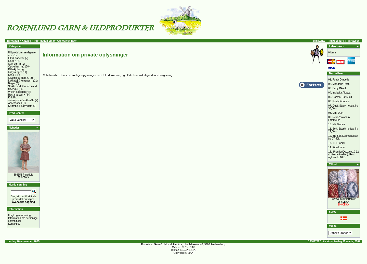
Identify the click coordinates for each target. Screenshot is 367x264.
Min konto (319, 40)
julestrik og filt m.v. (18, 77)
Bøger (11, 83)
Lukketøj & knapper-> (20, 80)
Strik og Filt (14, 63)
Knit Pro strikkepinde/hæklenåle (21, 99)
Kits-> (11, 75)
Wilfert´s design (17, 91)
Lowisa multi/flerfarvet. (343, 199)
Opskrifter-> (15, 66)
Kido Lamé (339, 147)
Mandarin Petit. (341, 84)
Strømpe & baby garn (20, 106)
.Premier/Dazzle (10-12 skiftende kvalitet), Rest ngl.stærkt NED (343, 154)
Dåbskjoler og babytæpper (16, 71)
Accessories (15, 103)
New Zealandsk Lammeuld (339, 118)
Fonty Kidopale (341, 101)
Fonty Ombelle (341, 79)
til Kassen (353, 40)
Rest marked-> (16, 94)
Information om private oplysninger (55, 40)
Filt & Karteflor (16, 58)
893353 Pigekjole (23, 174)
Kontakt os (14, 223)
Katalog (26, 40)
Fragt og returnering (19, 215)
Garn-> (12, 61)
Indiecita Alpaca (341, 92)
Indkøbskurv (336, 40)
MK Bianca (339, 124)
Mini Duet (338, 112)
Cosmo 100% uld (342, 97)
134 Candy (339, 143)
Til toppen (13, 40)
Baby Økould (340, 88)
